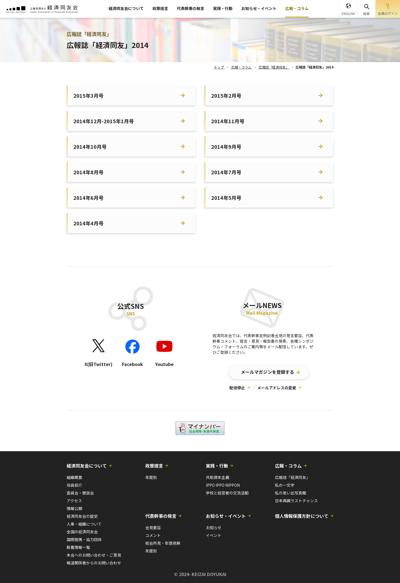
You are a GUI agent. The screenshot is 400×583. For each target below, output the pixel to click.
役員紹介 (74, 485)
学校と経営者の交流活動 (227, 493)
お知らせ (213, 527)
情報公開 (74, 508)
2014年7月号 (226, 172)
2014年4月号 (88, 223)
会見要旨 (153, 527)
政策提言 (160, 8)
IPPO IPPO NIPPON (223, 485)
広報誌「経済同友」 (274, 67)
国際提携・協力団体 (84, 539)
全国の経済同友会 (82, 531)
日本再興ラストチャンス (296, 500)
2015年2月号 (226, 95)
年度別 (151, 477)
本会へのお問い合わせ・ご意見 (94, 555)
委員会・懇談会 (80, 493)
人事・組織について (84, 524)
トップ (219, 67)
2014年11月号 (227, 121)
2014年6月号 (88, 197)
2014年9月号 (226, 146)
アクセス (74, 500)
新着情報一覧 (78, 547)
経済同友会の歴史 (82, 516)
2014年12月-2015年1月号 (103, 121)
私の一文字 (284, 485)
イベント (213, 535)
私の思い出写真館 (290, 493)
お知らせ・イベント (258, 8)
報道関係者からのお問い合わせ (94, 563)
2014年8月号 (88, 172)
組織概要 (74, 477)
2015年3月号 (88, 95)
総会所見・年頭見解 (162, 543)
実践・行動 (222, 8)
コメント (153, 535)
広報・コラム (297, 8)
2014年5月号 (226, 197)
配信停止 (237, 387)
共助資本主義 (217, 477)
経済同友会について (126, 8)
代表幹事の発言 (190, 8)
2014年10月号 (90, 146)
